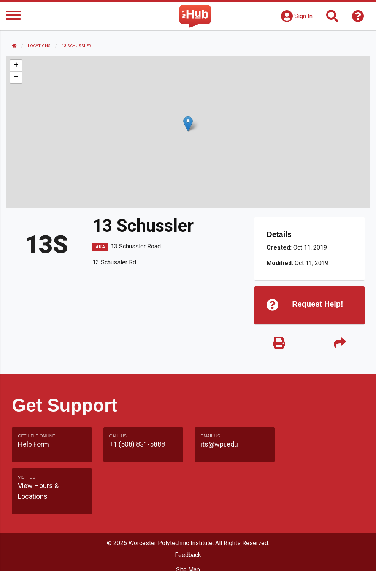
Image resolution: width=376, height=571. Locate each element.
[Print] (279, 343)
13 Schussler (76, 45)
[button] (188, 124)
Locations (39, 45)
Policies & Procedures (188, 557)
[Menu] (13, 16)
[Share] (340, 343)
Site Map (188, 528)
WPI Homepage (188, 543)
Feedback (188, 513)
